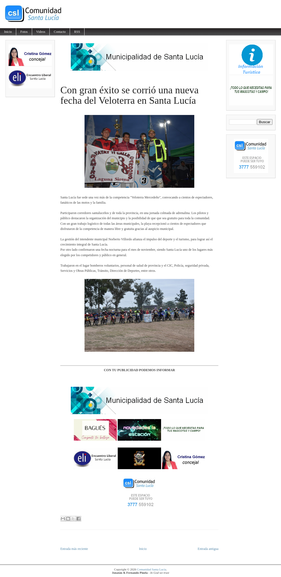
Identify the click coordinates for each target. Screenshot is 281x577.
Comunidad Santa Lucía (151, 569)
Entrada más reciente (74, 549)
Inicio (8, 32)
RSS (77, 32)
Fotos (24, 32)
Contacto (60, 32)
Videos (40, 32)
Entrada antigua (208, 549)
